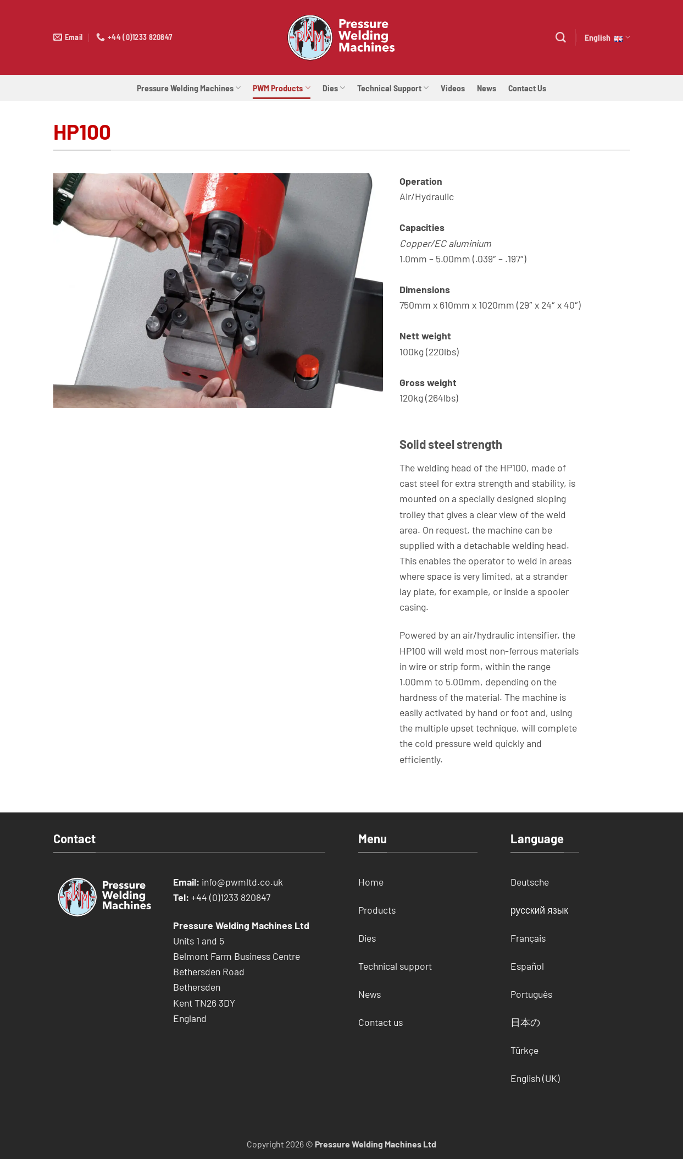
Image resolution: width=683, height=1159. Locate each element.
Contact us (380, 1022)
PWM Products (281, 88)
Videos (453, 88)
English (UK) (535, 1078)
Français (528, 938)
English (607, 37)
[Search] (561, 38)
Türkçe (524, 1050)
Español (527, 966)
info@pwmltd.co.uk (242, 882)
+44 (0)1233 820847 (230, 897)
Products (377, 910)
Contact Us (527, 88)
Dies (334, 88)
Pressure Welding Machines (189, 88)
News (486, 88)
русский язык (539, 910)
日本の (525, 1022)
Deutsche (529, 882)
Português (531, 994)
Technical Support (393, 88)
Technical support (395, 966)
